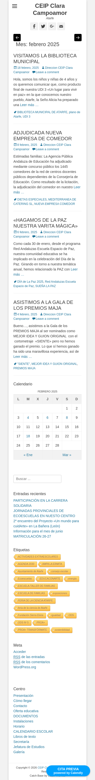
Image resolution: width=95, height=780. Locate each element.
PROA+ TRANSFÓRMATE (32, 630)
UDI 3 (26, 116)
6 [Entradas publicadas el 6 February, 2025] (47, 418)
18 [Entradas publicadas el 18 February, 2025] (28, 436)
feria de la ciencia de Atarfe (33, 608)
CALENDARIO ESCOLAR (33, 731)
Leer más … (29, 105)
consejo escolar (59, 571)
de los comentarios (31, 662)
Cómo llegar (22, 701)
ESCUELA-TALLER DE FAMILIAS (36, 586)
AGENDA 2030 (26, 564)
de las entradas (29, 657)
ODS (71, 615)
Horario (19, 726)
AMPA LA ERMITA (52, 564)
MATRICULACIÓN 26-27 (32, 536)
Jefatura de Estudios (29, 747)
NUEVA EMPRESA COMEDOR (54, 204)
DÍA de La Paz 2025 (30, 281)
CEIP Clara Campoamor (50, 9)
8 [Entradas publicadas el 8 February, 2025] (67, 418)
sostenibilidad (62, 630)
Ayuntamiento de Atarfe (30, 571)
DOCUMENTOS (25, 716)
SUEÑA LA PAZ (45, 286)
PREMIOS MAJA (24, 368)
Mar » (67, 455)
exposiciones (60, 593)
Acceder (19, 652)
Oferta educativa (25, 711)
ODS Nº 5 (23, 622)
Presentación (23, 696)
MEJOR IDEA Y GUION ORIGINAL (54, 364)
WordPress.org (24, 667)
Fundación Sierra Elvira (30, 615)
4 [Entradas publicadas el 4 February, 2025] (28, 418)
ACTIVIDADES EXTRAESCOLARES (38, 556)
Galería (19, 752)
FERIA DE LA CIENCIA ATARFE (35, 600)
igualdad (56, 615)
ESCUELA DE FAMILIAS (31, 593)
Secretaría (21, 742)
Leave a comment (47, 72)
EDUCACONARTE (50, 578)
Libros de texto (24, 737)
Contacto (20, 706)
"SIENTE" (23, 364)
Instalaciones (23, 721)
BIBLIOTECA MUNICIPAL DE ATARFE (42, 112)
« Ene (28, 455)
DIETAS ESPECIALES (32, 199)
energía (72, 578)
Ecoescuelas (25, 578)
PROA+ (41, 622)
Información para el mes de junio (38, 531)
